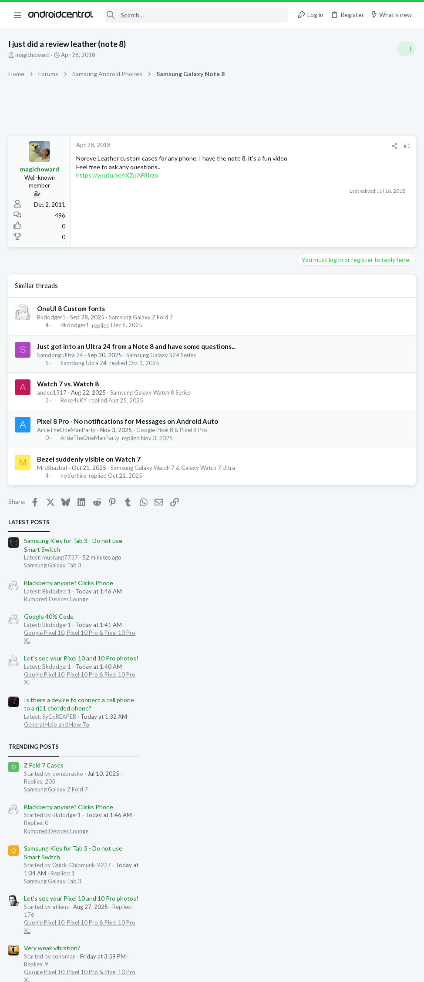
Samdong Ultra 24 (60, 355)
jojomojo (404, 734)
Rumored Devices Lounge (332, 216)
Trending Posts (310, 364)
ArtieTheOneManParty (66, 429)
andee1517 (52, 392)
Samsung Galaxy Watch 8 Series (151, 392)
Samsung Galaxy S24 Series (161, 355)
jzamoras (314, 647)
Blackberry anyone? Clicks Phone (345, 200)
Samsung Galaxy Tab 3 (329, 183)
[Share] (255, 146)
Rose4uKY (74, 400)
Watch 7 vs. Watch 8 (68, 384)
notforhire (73, 475)
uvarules (295, 639)
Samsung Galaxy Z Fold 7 (141, 317)
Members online (310, 620)
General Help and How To (333, 342)
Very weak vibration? (328, 566)
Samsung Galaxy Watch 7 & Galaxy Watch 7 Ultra (173, 467)
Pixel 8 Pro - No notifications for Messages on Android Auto (128, 421)
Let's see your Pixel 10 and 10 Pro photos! (357, 276)
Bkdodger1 (51, 317)
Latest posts (305, 140)
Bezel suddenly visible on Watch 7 (89, 459)
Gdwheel (381, 639)
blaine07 (320, 639)
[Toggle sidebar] (406, 48)
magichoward (33, 54)
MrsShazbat (52, 467)
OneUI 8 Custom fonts (71, 308)
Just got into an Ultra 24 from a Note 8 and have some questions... (136, 346)
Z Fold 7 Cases (320, 383)
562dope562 (350, 639)
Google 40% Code (325, 234)
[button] (17, 14)
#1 (267, 145)
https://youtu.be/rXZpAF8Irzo (117, 184)
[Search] (196, 15)
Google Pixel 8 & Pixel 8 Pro (172, 429)
